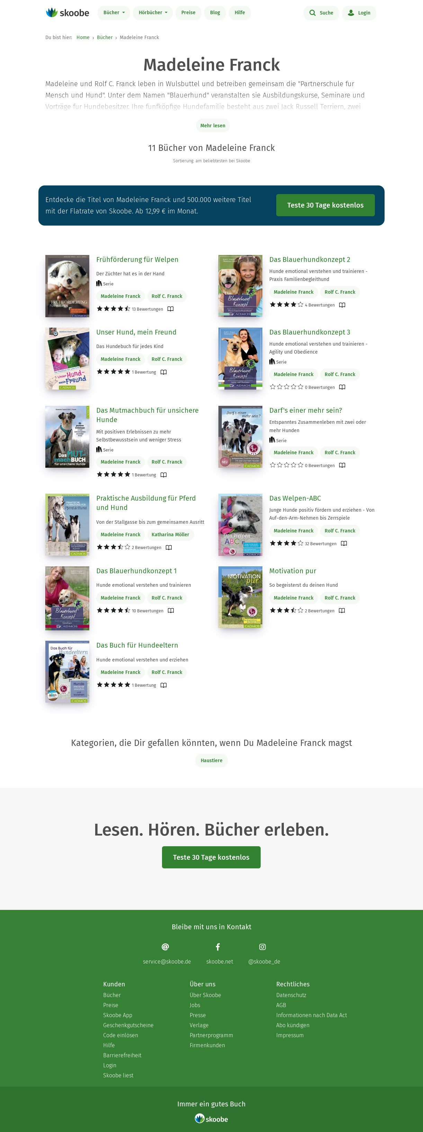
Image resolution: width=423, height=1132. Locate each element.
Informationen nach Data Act (311, 1015)
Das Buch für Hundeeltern (137, 645)
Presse (198, 1015)
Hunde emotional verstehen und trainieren (143, 585)
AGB (281, 1005)
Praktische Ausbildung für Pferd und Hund (146, 503)
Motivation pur (292, 571)
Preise (188, 13)
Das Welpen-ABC (295, 498)
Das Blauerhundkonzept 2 (309, 259)
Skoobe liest (118, 1075)
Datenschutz (291, 995)
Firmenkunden (207, 1045)
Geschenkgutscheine (128, 1025)
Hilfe (240, 13)
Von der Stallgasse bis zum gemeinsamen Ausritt (150, 522)
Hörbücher (151, 13)
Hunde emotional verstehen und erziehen (142, 660)
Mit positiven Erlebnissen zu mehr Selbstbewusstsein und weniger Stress (138, 436)
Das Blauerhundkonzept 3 (309, 332)
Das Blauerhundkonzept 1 (136, 571)
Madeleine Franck (120, 296)
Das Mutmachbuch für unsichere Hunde (147, 415)
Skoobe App (117, 1015)
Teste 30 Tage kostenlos (325, 205)
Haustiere (212, 761)
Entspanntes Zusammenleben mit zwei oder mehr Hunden (317, 426)
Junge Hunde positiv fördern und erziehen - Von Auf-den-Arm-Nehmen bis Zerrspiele (322, 514)
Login (359, 12)
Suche (321, 12)
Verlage (199, 1025)
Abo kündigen (292, 1025)
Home (83, 37)
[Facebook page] (219, 953)
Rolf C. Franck (167, 296)
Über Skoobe (205, 995)
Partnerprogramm (211, 1035)
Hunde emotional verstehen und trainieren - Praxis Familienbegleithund (318, 275)
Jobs (195, 1005)
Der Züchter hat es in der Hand (130, 274)
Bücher (112, 13)
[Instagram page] (264, 953)
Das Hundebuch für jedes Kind (129, 346)
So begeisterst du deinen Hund (303, 585)
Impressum (290, 1035)
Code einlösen (120, 1035)
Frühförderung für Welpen (137, 259)
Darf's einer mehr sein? (305, 410)
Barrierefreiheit (122, 1055)
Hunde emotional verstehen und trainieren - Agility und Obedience (318, 348)
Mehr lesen (212, 126)
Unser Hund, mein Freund (136, 332)
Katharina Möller (170, 535)
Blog (215, 13)
